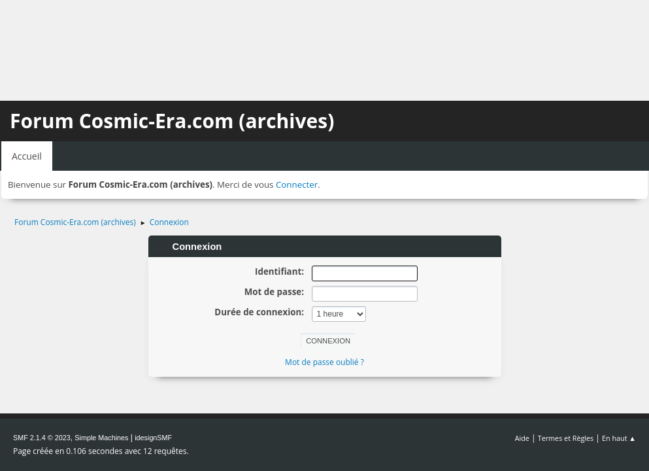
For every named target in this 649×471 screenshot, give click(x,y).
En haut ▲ (619, 438)
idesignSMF (153, 438)
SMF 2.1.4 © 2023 (42, 438)
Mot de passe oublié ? (324, 362)
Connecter (297, 184)
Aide (522, 438)
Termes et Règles (566, 438)
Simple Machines (101, 438)
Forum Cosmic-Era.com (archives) (172, 120)
